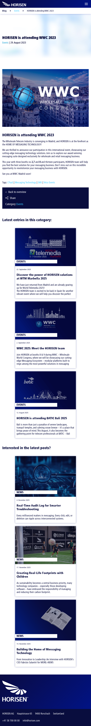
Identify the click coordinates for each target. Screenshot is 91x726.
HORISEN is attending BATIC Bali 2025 (42, 418)
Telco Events (49, 182)
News (20, 492)
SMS (40, 182)
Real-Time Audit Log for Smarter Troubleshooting (39, 507)
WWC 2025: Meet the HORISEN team (41, 348)
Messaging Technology (25, 182)
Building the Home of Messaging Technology (39, 651)
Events (16, 10)
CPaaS (10, 182)
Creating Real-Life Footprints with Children (40, 574)
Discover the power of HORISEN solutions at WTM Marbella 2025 (45, 276)
